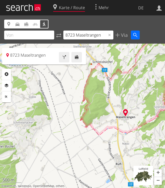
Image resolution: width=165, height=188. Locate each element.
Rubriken (6, 74)
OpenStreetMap (43, 186)
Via (124, 35)
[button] (158, 173)
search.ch (10, 186)
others (60, 186)
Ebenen (6, 85)
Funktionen (6, 96)
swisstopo (24, 186)
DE (141, 8)
